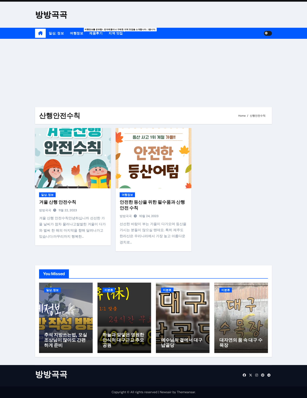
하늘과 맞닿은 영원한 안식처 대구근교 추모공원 (123, 340)
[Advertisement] (153, 69)
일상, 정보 (56, 33)
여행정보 (78, 31)
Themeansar (186, 392)
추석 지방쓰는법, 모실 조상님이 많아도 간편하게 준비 (65, 340)
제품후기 (97, 31)
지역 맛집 (117, 31)
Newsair (166, 392)
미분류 (109, 290)
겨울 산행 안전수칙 (57, 202)
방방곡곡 (51, 14)
